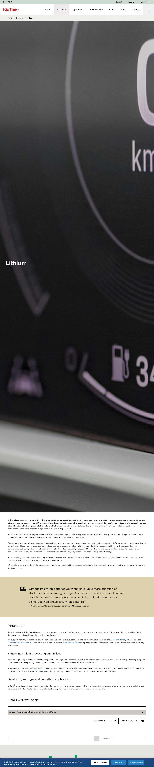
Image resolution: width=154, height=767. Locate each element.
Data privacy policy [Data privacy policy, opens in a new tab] (50, 764)
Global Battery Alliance (71, 648)
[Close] (150, 762)
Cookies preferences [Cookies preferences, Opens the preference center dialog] (100, 762)
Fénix (42, 677)
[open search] (148, 9)
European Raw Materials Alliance (22, 648)
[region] (77, 762)
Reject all (118, 762)
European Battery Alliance (122, 646)
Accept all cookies (136, 762)
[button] (76, 757)
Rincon (52, 677)
